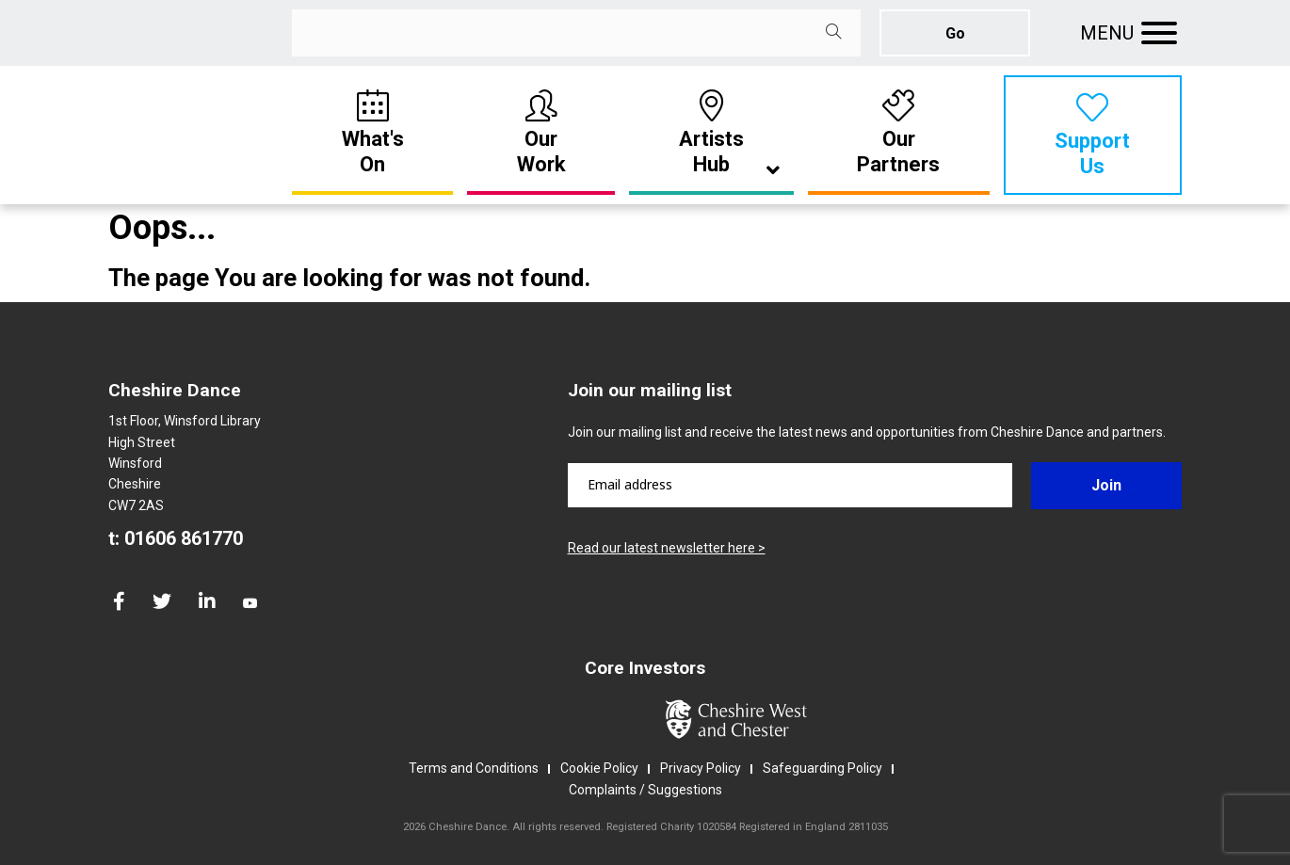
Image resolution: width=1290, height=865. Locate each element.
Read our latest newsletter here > (667, 547)
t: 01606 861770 (175, 538)
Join (1106, 485)
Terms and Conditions (474, 768)
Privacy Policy (700, 768)
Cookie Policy (599, 768)
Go (955, 33)
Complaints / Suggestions (645, 789)
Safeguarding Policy (822, 768)
